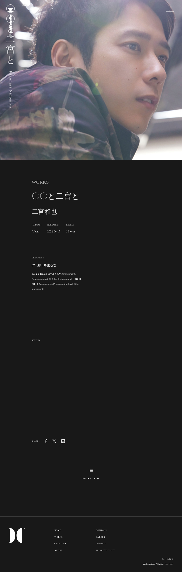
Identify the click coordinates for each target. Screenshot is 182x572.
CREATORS (60, 543)
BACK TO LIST (91, 478)
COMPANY (102, 530)
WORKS (58, 537)
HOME (57, 530)
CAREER (100, 537)
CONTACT (101, 543)
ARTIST (58, 550)
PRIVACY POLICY (105, 550)
